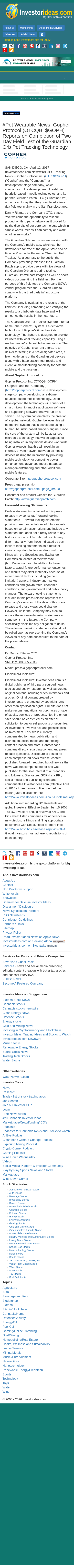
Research (9, 1092)
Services (8, 966)
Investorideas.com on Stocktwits (24, 945)
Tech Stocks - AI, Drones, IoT (24, 1260)
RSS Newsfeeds (14, 915)
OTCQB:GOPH (55, 176)
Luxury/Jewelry (13, 1348)
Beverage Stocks (18, 1196)
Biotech (8, 1305)
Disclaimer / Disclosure (18, 906)
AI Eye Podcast (13, 1135)
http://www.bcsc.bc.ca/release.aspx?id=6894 (35, 829)
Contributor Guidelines (18, 919)
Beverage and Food (16, 1296)
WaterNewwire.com (16, 1076)
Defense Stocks (13, 1017)
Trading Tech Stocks (16, 1056)
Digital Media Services (50, 27)
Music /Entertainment (17, 1357)
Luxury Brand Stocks (20, 1240)
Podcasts (9, 1127)
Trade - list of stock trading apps (24, 1096)
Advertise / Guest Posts (18, 962)
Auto (6, 1292)
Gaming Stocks (17, 1223)
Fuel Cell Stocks (17, 1277)
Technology (10, 1378)
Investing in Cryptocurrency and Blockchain (32, 1030)
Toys (6, 1383)
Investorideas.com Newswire (22, 1039)
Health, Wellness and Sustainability (26, 1344)
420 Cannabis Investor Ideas (22, 1118)
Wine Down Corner (15, 1178)
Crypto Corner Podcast (18, 1148)
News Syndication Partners (21, 911)
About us (9, 27)
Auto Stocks (15, 1193)
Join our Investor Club (17, 1105)
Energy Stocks (17, 1216)
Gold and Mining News (18, 1026)
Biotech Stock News (16, 1000)
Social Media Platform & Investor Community (33, 1166)
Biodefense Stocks (19, 1199)
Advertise (10, 34)
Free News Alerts (14, 1114)
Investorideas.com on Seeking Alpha (27, 941)
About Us (9, 880)
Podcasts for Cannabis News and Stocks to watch (36, 1131)
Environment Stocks (19, 1220)
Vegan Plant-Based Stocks (23, 1263)
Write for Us (11, 893)
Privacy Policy (12, 932)
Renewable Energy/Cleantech (23, 1370)
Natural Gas (11, 1361)
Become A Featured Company (23, 983)
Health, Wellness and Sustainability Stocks (31, 1236)
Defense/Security (14, 1318)
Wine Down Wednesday (19, 1157)
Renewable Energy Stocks (20, 1047)
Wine (6, 1391)
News (6, 1087)
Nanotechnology (14, 1365)
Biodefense (10, 1300)
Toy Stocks (15, 1274)
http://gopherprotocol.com (43, 478)
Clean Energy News (16, 1013)
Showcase (10, 898)
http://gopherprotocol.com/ (23, 390)
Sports (7, 1374)
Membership (26, 27)
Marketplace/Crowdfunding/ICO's (25, 1122)
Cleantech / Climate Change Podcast (27, 1140)
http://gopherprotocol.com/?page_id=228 (32, 489)
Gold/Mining (11, 1335)
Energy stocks (12, 1021)
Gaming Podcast (14, 1153)
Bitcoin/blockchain (15, 1309)
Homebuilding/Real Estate (20, 1339)
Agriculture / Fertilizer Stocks (24, 1189)
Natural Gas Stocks (19, 1247)
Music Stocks (11, 1043)
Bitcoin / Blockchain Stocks (23, 1206)
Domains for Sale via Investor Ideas (27, 902)
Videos (7, 1161)
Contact (8, 885)
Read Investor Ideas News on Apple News (31, 937)
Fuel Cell (9, 1326)
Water (6, 1387)
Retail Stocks (16, 1253)
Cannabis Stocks (18, 1209)
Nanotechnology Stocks (21, 1250)
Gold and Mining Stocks (21, 1226)
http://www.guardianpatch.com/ (35, 499)
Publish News (27, 34)
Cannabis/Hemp (13, 1313)
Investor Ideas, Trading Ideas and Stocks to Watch (37, 1034)
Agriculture (10, 1287)
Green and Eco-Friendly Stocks (25, 1230)
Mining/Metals (12, 1352)
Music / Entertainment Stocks (24, 1243)
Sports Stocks (16, 1257)
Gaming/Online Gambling (20, 1331)
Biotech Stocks (17, 1203)
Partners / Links (13, 924)
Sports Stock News (15, 1052)
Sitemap (8, 928)
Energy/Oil (10, 1322)
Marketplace (11, 1174)
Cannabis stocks (14, 1004)
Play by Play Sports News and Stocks (28, 1170)
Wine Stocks (16, 1270)
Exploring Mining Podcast (20, 1144)
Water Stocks (11, 1060)
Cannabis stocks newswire (20, 1008)
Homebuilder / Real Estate (23, 1233)
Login (6, 1109)
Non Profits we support (18, 889)
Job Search (10, 1101)
